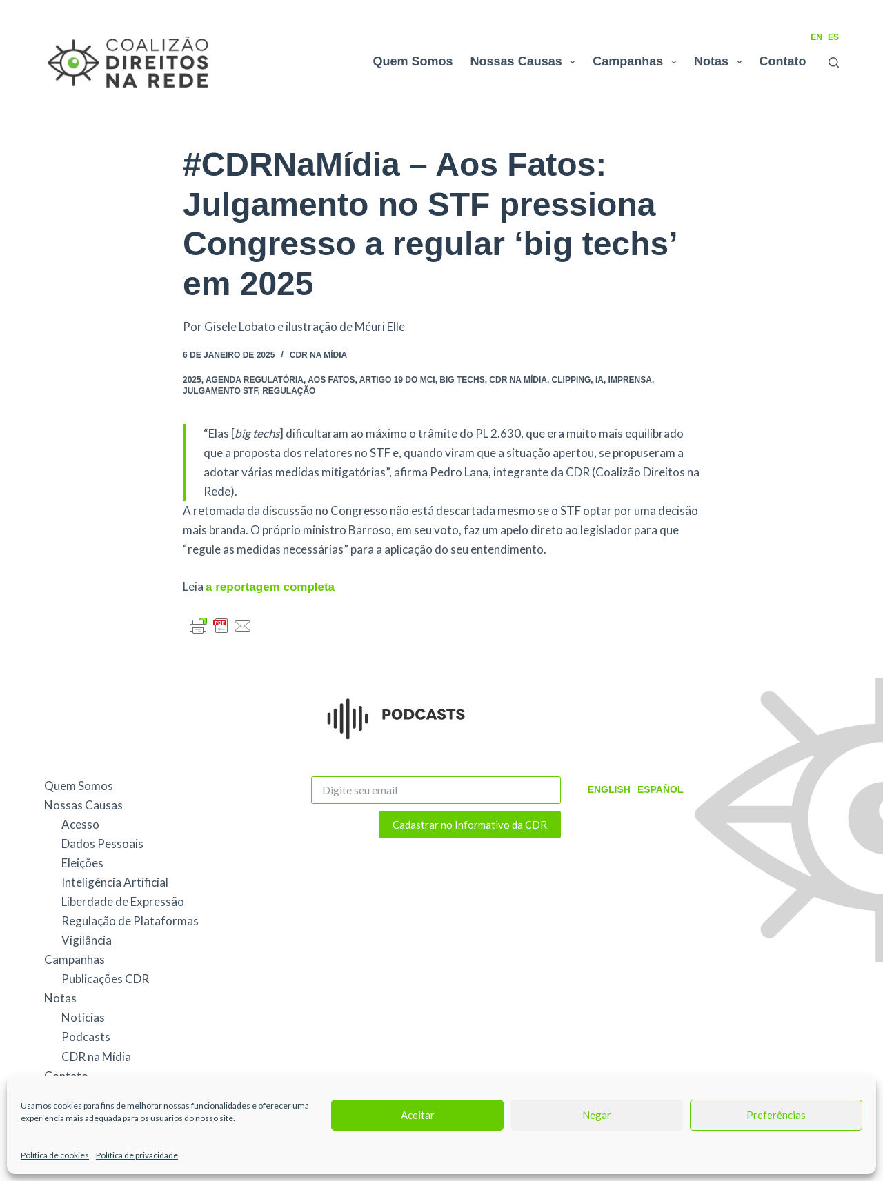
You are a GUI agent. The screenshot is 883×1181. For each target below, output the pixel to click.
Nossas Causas (526, 62)
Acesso (80, 824)
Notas (721, 62)
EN (816, 37)
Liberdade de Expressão (122, 901)
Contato (783, 61)
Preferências (776, 1115)
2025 (192, 380)
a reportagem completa (270, 587)
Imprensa (630, 380)
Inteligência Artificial (114, 882)
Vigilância (86, 940)
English (609, 789)
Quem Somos (413, 61)
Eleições (82, 863)
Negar (596, 1115)
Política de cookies (55, 1155)
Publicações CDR (105, 978)
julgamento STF (220, 391)
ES (833, 37)
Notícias (83, 1017)
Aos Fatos (331, 380)
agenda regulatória (255, 380)
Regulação (288, 391)
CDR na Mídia (319, 355)
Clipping (571, 380)
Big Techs (461, 380)
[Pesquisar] (834, 62)
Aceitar (418, 1115)
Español (660, 789)
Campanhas (637, 62)
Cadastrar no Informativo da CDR (470, 824)
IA (599, 380)
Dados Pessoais (102, 843)
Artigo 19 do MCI (397, 380)
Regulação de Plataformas (130, 920)
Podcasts (85, 1036)
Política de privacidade (137, 1155)
